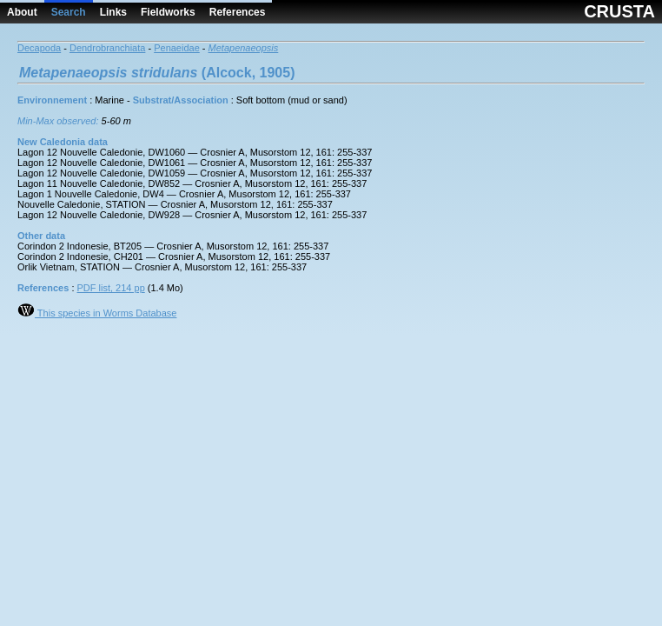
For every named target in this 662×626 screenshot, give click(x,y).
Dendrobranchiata (107, 48)
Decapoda (39, 48)
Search (68, 12)
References (237, 12)
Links (113, 12)
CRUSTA (619, 11)
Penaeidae (177, 48)
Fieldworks (168, 12)
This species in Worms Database (96, 313)
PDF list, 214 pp (111, 288)
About (22, 12)
